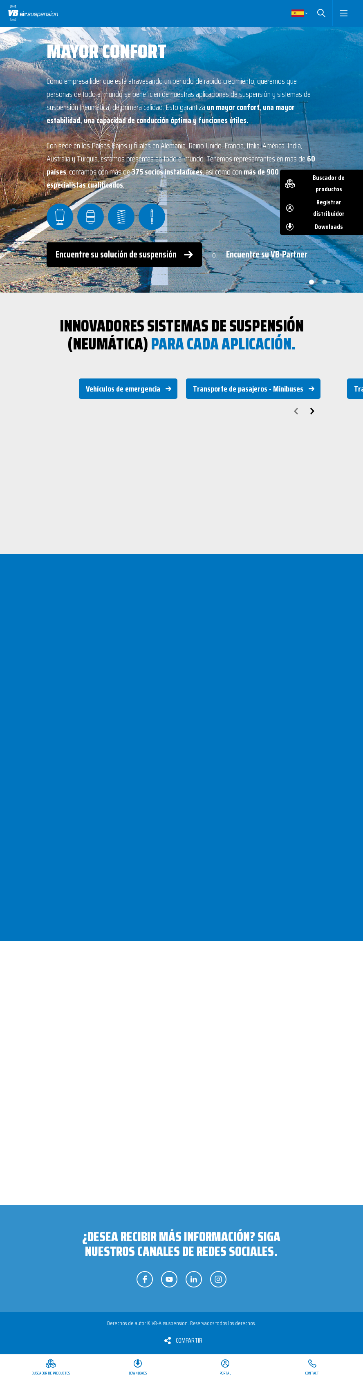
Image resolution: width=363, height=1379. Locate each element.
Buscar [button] (321, 13)
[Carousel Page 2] (324, 282)
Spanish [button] (297, 13)
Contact (312, 1373)
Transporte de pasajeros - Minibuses (248, 388)
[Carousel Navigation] (181, 411)
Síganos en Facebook (145, 1279)
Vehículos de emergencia (123, 388)
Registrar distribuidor (329, 208)
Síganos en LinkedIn (194, 1279)
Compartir (189, 1340)
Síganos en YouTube (169, 1279)
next (312, 411)
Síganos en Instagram (218, 1279)
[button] (343, 13)
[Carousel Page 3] (337, 282)
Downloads (329, 227)
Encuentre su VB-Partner (266, 254)
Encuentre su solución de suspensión (116, 254)
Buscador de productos (329, 183)
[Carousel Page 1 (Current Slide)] (311, 282)
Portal (225, 1373)
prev (296, 411)
